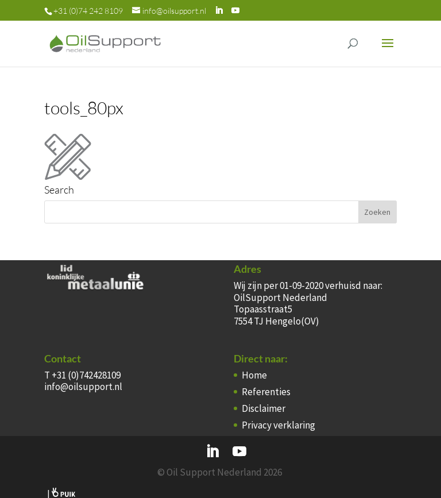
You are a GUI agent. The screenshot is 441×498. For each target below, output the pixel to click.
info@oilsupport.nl (83, 386)
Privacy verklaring (278, 425)
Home (254, 375)
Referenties (266, 391)
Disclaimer (263, 408)
